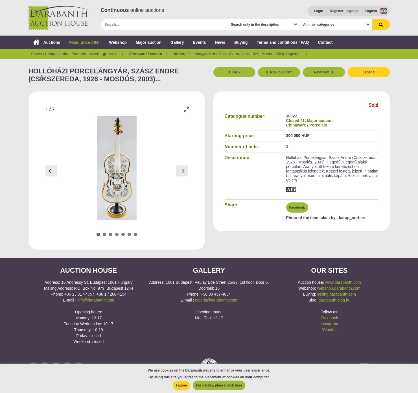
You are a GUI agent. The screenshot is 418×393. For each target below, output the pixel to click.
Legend (369, 72)
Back (234, 72)
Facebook (297, 207)
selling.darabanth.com (336, 294)
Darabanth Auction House (60, 18)
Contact (325, 42)
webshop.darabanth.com (338, 288)
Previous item (279, 72)
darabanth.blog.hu (334, 300)
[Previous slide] (51, 170)
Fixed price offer (84, 42)
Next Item (324, 72)
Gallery (177, 42)
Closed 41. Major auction (309, 120)
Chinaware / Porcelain (306, 125)
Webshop (118, 42)
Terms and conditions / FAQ (283, 42)
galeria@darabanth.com (216, 300)
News (220, 42)
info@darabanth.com (95, 300)
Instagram (329, 324)
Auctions (46, 42)
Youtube (329, 330)
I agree (181, 385)
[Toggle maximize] (187, 109)
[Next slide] (182, 170)
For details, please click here (219, 385)
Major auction (148, 42)
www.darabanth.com (343, 282)
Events (199, 42)
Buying (241, 42)
